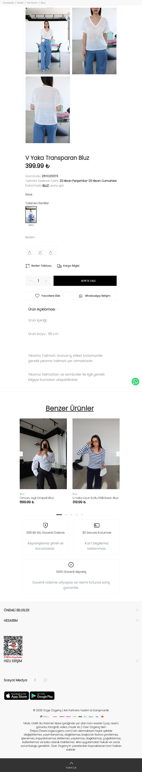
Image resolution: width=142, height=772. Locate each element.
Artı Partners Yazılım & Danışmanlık (86, 710)
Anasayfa (8, 2)
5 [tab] (82, 514)
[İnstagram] (43, 680)
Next (118, 453)
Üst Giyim (32, 2)
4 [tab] (77, 514)
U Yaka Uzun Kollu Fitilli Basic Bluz (96, 498)
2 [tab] (66, 514)
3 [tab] (71, 514)
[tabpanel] (43, 457)
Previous (20, 453)
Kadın (20, 2)
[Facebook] (37, 680)
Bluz (43, 2)
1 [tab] (59, 514)
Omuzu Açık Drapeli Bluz (37, 498)
